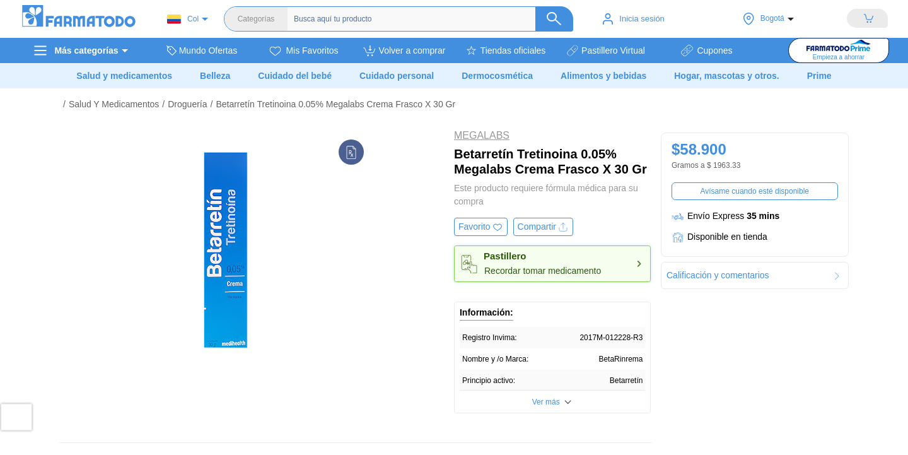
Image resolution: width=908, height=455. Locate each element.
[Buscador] (427, 19)
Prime (819, 76)
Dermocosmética (497, 76)
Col (183, 19)
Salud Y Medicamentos (114, 104)
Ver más (546, 402)
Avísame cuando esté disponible (754, 191)
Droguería (187, 104)
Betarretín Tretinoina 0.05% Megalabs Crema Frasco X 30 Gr (335, 104)
